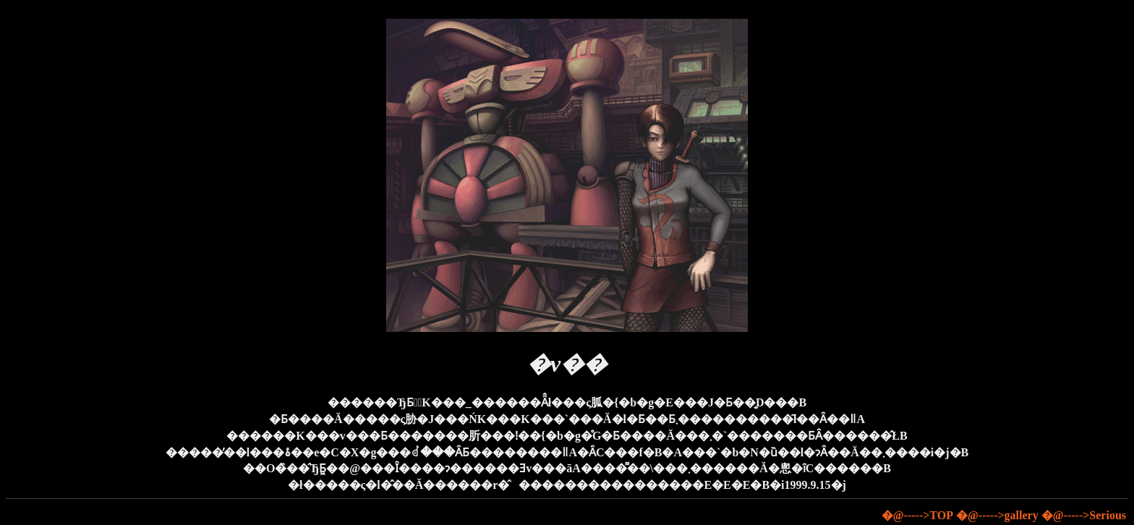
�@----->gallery (997, 515)
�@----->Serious (1083, 515)
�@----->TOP (917, 515)
